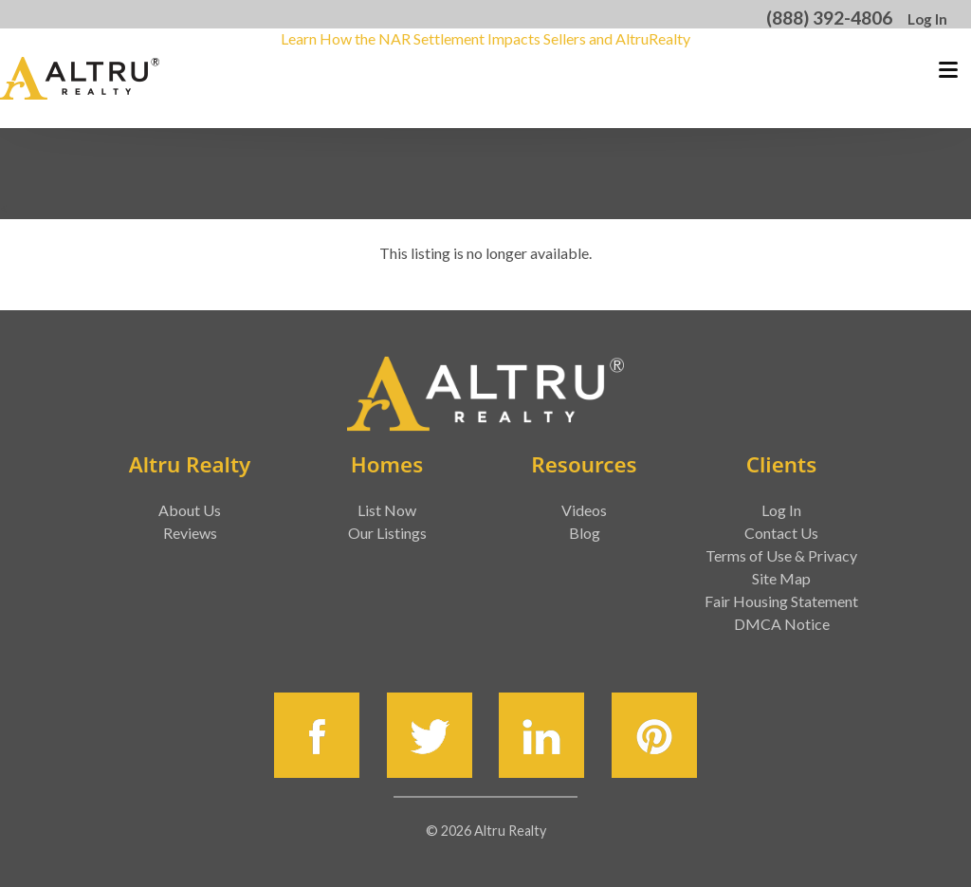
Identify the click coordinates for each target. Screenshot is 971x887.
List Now (386, 510)
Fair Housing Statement (781, 601)
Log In (927, 19)
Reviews (190, 533)
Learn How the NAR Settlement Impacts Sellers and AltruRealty (485, 38)
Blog (584, 533)
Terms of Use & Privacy (781, 555)
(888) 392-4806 (829, 17)
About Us (189, 510)
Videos (584, 510)
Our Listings (387, 533)
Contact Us (781, 533)
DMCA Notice (782, 624)
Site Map (781, 578)
